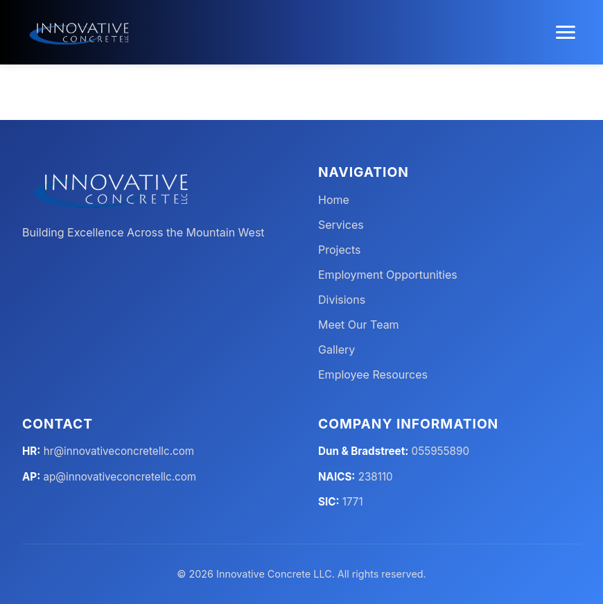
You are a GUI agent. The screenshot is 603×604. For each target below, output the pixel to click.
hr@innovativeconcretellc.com (119, 451)
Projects (339, 250)
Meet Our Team (358, 324)
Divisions (341, 300)
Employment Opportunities (387, 275)
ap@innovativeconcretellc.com (120, 476)
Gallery (336, 349)
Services (341, 225)
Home (333, 200)
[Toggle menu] (565, 32)
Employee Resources (373, 374)
